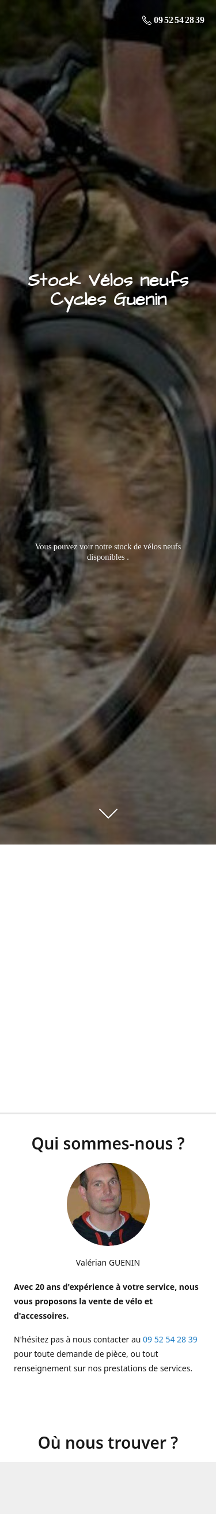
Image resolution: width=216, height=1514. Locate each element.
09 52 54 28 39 (170, 1339)
